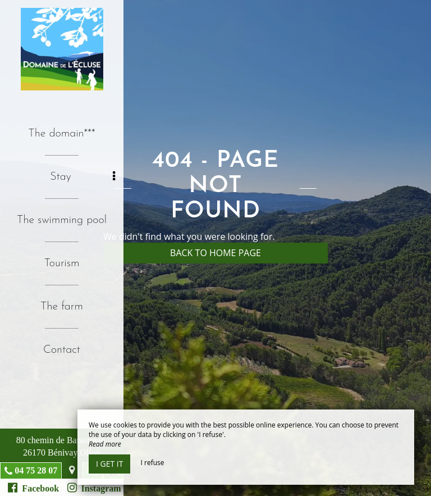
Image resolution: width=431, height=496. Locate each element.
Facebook (33, 487)
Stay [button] (82, 177)
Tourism (62, 263)
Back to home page (215, 253)
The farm (61, 306)
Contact (61, 350)
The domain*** (61, 133)
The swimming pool (62, 220)
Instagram (94, 487)
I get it (109, 463)
